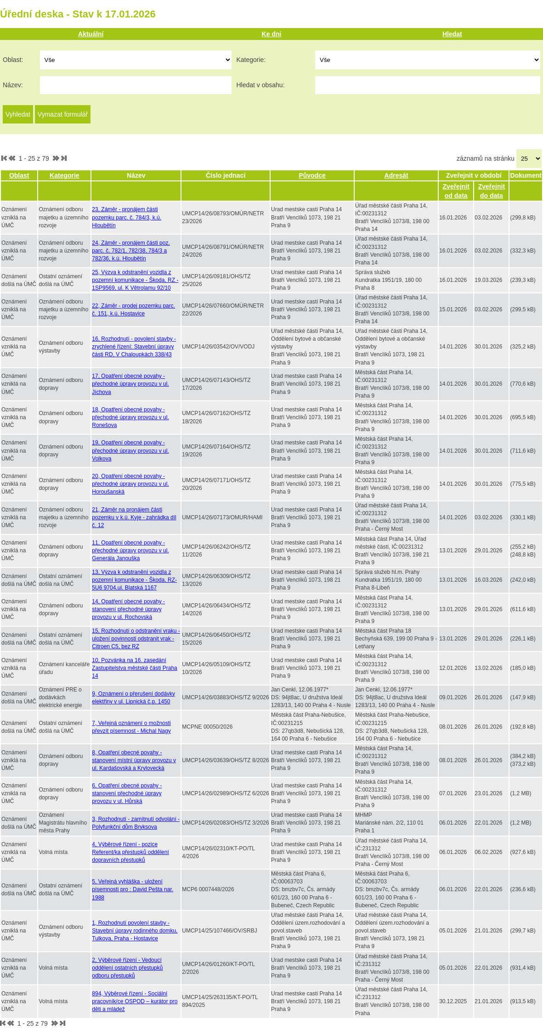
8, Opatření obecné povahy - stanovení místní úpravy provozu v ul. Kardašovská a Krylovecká (134, 760)
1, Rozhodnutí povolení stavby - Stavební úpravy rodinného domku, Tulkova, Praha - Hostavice (134, 931)
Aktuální (90, 34)
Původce (312, 175)
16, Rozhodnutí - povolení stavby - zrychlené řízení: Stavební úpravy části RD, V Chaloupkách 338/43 (134, 347)
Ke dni (272, 34)
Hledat (452, 34)
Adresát (396, 175)
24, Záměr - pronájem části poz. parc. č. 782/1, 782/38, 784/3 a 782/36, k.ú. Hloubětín (131, 251)
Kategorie (64, 175)
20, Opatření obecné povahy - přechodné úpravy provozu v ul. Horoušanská (130, 484)
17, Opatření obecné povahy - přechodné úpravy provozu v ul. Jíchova (130, 384)
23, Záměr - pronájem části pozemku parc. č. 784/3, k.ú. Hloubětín (126, 217)
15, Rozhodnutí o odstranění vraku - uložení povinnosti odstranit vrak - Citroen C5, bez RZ (136, 639)
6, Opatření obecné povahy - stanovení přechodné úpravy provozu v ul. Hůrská (127, 793)
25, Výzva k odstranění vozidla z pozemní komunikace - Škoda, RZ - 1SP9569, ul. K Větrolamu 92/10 (135, 280)
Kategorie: (251, 59)
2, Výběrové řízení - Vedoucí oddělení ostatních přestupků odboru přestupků (127, 968)
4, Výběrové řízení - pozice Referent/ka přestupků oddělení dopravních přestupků (130, 852)
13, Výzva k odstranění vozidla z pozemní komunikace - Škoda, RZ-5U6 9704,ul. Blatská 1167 (134, 580)
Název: (13, 85)
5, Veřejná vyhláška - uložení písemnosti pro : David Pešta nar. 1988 (132, 889)
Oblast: (13, 59)
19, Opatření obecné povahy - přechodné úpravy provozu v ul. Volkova (130, 450)
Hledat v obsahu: (260, 85)
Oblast (19, 175)
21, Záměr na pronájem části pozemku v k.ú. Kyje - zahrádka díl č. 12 (134, 517)
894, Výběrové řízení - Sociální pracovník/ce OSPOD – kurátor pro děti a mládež (134, 1001)
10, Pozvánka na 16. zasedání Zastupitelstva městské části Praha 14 (134, 668)
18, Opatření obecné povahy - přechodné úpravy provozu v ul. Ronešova (130, 417)
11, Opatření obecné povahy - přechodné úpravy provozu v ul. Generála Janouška (130, 550)
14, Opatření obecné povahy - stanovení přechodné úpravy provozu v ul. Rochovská (128, 609)
